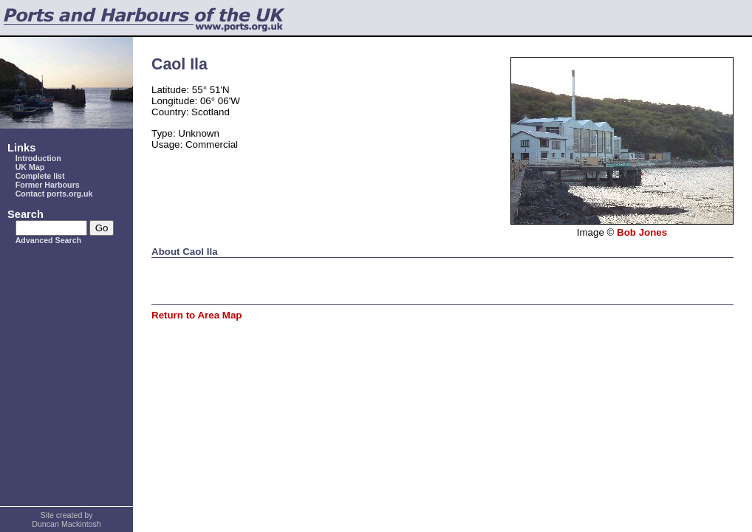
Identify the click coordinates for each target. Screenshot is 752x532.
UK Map (30, 167)
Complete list (40, 175)
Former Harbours (48, 184)
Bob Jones (642, 232)
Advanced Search (48, 240)
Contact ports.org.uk (54, 193)
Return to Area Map (196, 315)
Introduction (38, 158)
